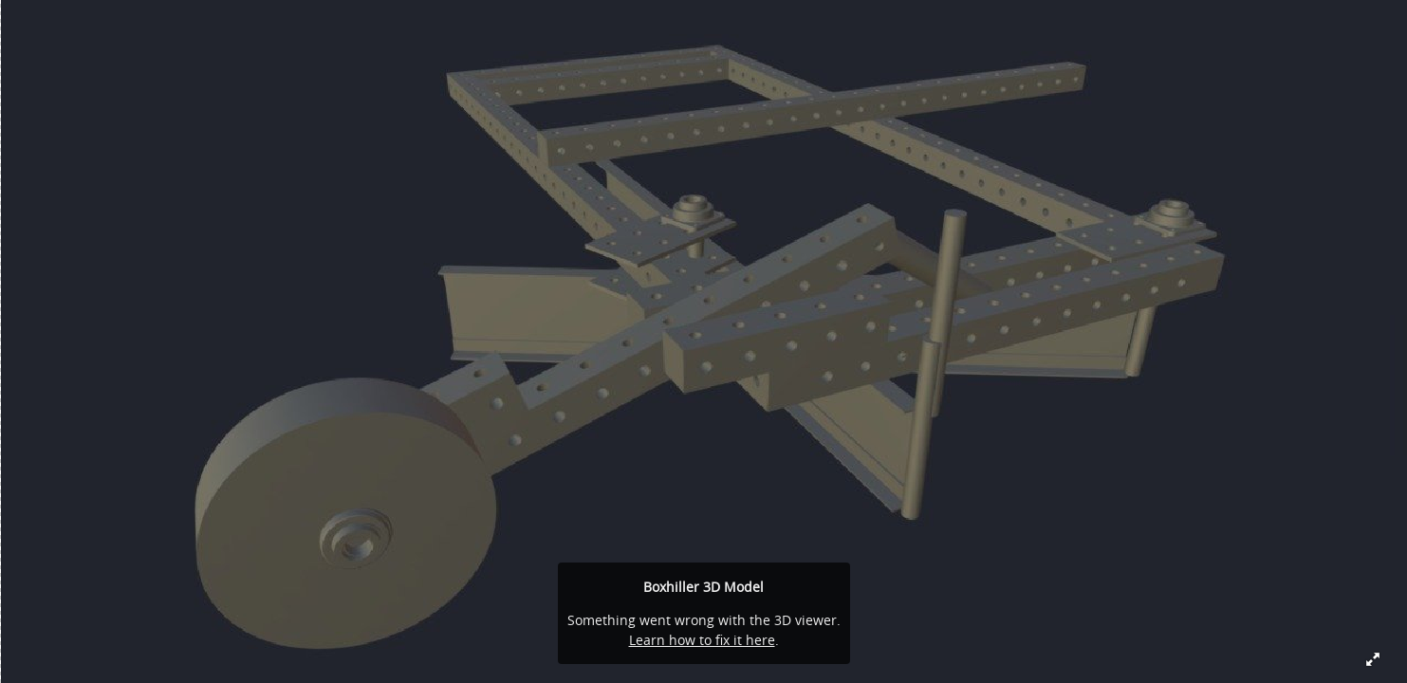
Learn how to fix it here (702, 640)
